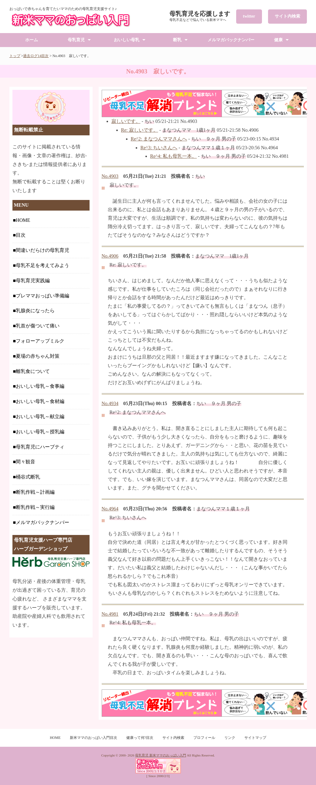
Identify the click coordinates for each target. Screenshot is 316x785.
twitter (249, 16)
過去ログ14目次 (36, 56)
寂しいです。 (126, 121)
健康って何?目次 (139, 738)
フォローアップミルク (40, 340)
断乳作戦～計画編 (35, 492)
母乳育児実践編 (33, 280)
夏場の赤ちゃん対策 (37, 356)
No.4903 (110, 176)
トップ (14, 56)
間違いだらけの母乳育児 (42, 250)
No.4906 (110, 256)
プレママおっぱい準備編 (42, 295)
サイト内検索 (287, 16)
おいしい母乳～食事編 (40, 386)
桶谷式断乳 (28, 476)
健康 (278, 40)
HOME (23, 220)
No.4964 (110, 508)
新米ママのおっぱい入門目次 (93, 738)
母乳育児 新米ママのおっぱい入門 (160, 755)
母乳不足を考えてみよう (42, 265)
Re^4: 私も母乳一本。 (173, 156)
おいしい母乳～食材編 (40, 401)
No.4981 (110, 614)
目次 (20, 235)
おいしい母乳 (126, 40)
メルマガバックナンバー (231, 40)
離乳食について (33, 371)
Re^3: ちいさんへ (159, 147)
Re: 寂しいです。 (139, 130)
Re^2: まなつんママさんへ (159, 138)
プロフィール (204, 738)
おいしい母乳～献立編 (40, 416)
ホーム (31, 40)
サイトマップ (255, 738)
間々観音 (25, 461)
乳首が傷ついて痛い (37, 325)
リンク (229, 738)
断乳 (177, 40)
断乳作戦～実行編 (35, 507)
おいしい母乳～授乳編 (40, 431)
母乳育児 (76, 40)
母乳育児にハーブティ (40, 446)
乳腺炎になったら (35, 310)
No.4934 (110, 403)
